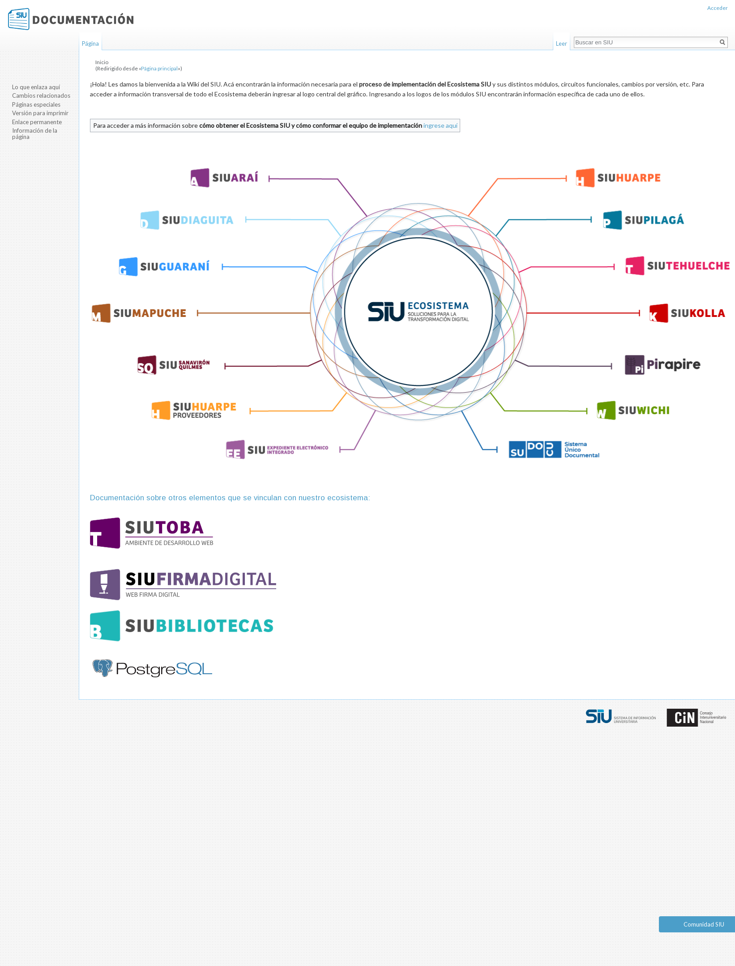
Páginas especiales (36, 104)
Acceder (717, 7)
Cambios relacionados (41, 95)
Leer (561, 43)
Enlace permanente (37, 122)
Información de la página (34, 133)
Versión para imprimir (40, 113)
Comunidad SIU (704, 924)
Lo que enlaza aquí (36, 87)
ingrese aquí (440, 125)
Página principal (159, 68)
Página (90, 43)
